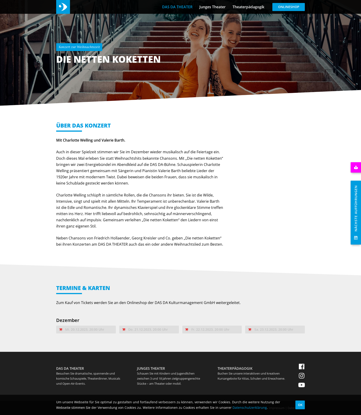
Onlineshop (288, 7)
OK (300, 405)
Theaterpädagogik (248, 6)
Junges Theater (212, 6)
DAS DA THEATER (177, 6)
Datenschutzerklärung (250, 407)
